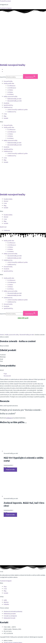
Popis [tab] (5, 374)
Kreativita (6, 103)
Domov (2, 335)
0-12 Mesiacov (11, 86)
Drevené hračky (8, 81)
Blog (5, 116)
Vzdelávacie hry (8, 107)
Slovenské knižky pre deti (14, 101)
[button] (23, 122)
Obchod (6, 201)
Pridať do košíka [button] (10, 470)
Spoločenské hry (8, 105)
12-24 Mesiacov (11, 88)
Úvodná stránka (8, 199)
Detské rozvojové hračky (12, 65)
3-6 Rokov (10, 92)
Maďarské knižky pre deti (14, 99)
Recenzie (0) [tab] (7, 376)
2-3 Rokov (10, 90)
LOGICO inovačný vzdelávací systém (17, 110)
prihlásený (9, 418)
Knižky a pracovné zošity (10, 96)
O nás (5, 114)
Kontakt (6, 118)
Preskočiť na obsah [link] (5, 1)
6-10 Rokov (10, 94)
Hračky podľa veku (9, 83)
